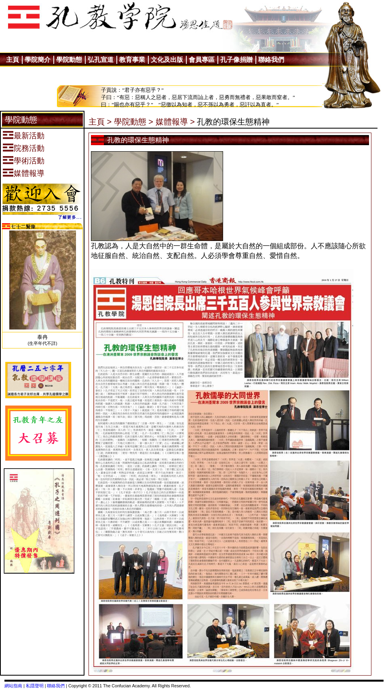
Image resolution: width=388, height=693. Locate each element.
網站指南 (13, 685)
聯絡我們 (56, 685)
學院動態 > (133, 121)
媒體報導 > (175, 121)
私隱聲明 (35, 685)
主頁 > (100, 121)
